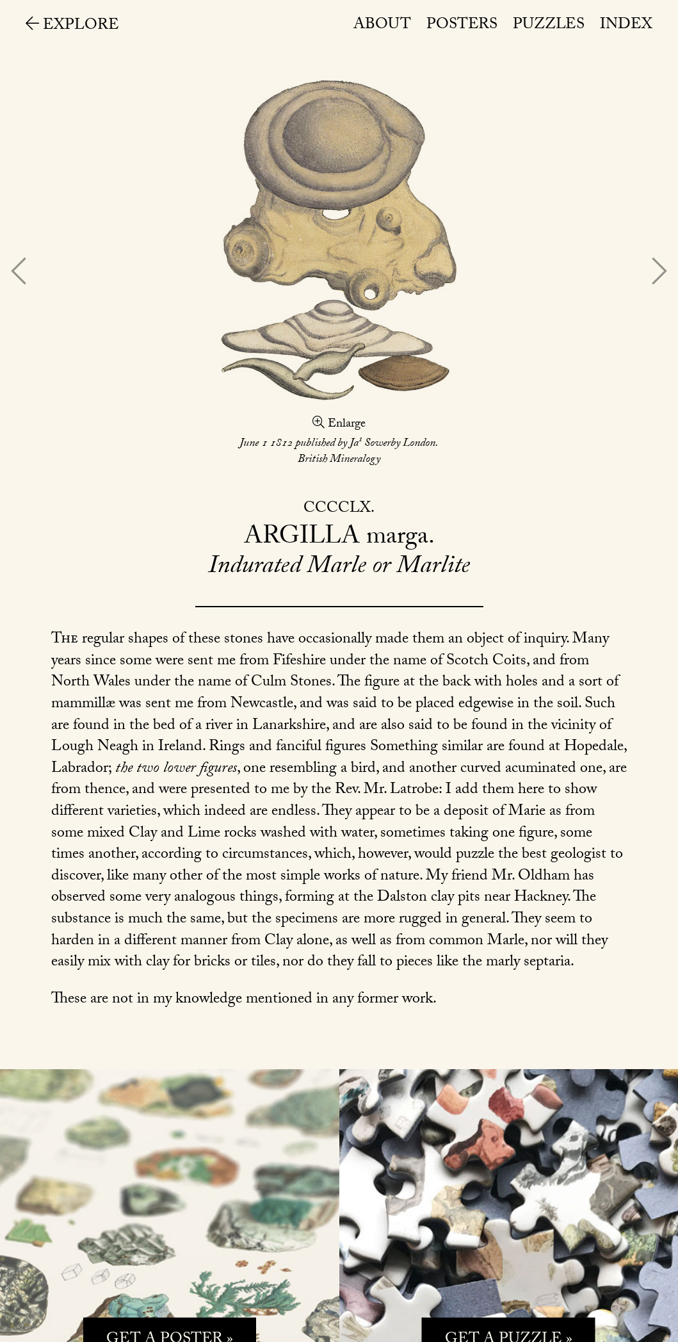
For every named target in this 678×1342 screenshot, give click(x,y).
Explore (72, 26)
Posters (461, 26)
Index (626, 26)
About (382, 26)
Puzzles (549, 26)
